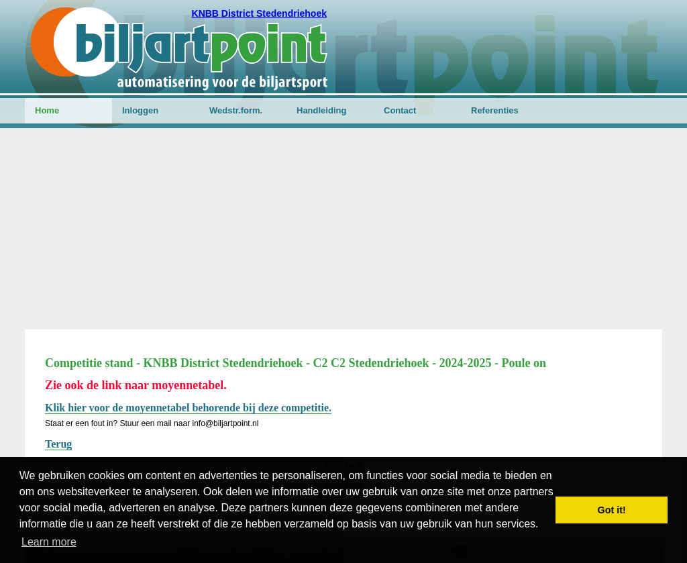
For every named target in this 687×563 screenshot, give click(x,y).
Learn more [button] (48, 542)
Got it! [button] (612, 510)
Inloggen (140, 110)
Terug (58, 444)
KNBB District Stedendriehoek (259, 13)
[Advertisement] (343, 229)
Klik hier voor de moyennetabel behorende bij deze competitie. (188, 407)
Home (47, 110)
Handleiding (321, 110)
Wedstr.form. (235, 110)
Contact (400, 110)
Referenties (495, 110)
